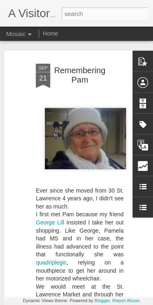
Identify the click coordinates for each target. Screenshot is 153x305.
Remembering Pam (80, 47)
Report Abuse (126, 300)
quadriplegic (51, 234)
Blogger (102, 300)
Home (50, 33)
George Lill (50, 194)
